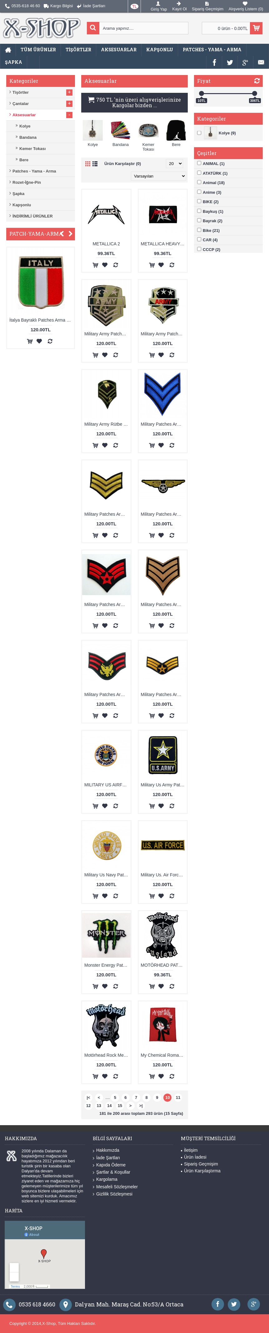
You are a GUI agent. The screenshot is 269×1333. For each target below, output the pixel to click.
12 (88, 1105)
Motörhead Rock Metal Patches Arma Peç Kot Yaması (107, 1055)
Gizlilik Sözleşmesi (112, 1194)
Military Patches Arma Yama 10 (164, 424)
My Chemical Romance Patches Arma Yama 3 (164, 1055)
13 (99, 1105)
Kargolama (105, 1179)
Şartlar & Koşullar (111, 1172)
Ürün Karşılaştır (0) (122, 163)
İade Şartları (106, 1157)
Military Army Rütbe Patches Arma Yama (107, 424)
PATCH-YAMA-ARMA (36, 233)
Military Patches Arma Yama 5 (107, 604)
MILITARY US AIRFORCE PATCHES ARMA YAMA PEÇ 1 (107, 784)
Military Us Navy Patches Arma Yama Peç (107, 874)
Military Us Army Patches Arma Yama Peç (164, 784)
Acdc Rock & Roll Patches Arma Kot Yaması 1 (38, 320)
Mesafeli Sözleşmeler (115, 1187)
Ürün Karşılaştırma (201, 1170)
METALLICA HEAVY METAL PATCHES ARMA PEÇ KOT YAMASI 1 (164, 243)
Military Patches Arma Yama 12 (107, 514)
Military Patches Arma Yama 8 (164, 604)
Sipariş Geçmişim (199, 1163)
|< (88, 1097)
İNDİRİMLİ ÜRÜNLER (32, 216)
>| (141, 1105)
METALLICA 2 (106, 243)
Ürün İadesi (194, 1157)
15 (120, 1105)
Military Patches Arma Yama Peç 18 (164, 694)
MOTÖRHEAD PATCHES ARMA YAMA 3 (164, 965)
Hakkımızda (106, 1150)
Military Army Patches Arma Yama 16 (107, 333)
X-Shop (49, 1323)
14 (109, 1105)
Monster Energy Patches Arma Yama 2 (107, 965)
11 (178, 1097)
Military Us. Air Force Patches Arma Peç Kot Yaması (164, 874)
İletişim (189, 1150)
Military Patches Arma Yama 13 (164, 514)
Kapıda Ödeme (109, 1165)
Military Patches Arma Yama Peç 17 (107, 694)
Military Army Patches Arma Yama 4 (164, 333)
